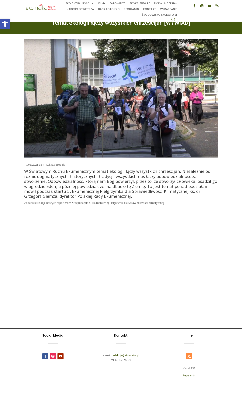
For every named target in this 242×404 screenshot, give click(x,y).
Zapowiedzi (117, 3)
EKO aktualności (78, 3)
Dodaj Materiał (165, 3)
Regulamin (131, 9)
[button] (5, 24)
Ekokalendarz (140, 3)
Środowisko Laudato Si (159, 15)
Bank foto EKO (109, 9)
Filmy (101, 3)
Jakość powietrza (80, 9)
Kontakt (149, 9)
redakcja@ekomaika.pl (125, 355)
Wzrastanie (168, 9)
